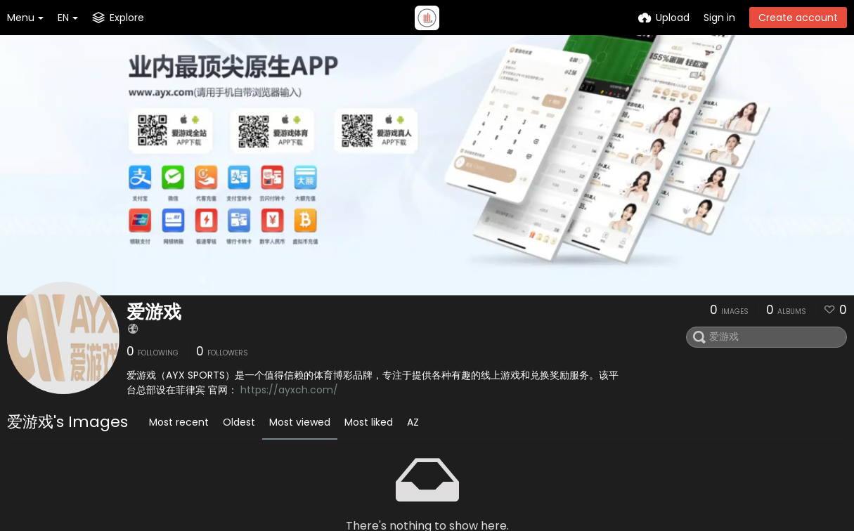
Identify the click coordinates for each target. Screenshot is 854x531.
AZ (413, 422)
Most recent (179, 422)
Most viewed (299, 422)
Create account (798, 18)
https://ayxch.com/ (289, 390)
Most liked (368, 422)
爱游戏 (154, 311)
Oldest (239, 422)
